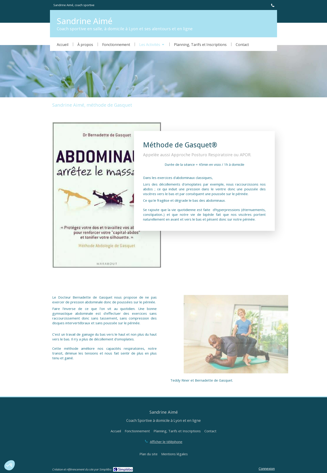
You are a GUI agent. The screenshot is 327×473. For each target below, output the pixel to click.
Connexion (267, 468)
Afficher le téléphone (166, 441)
